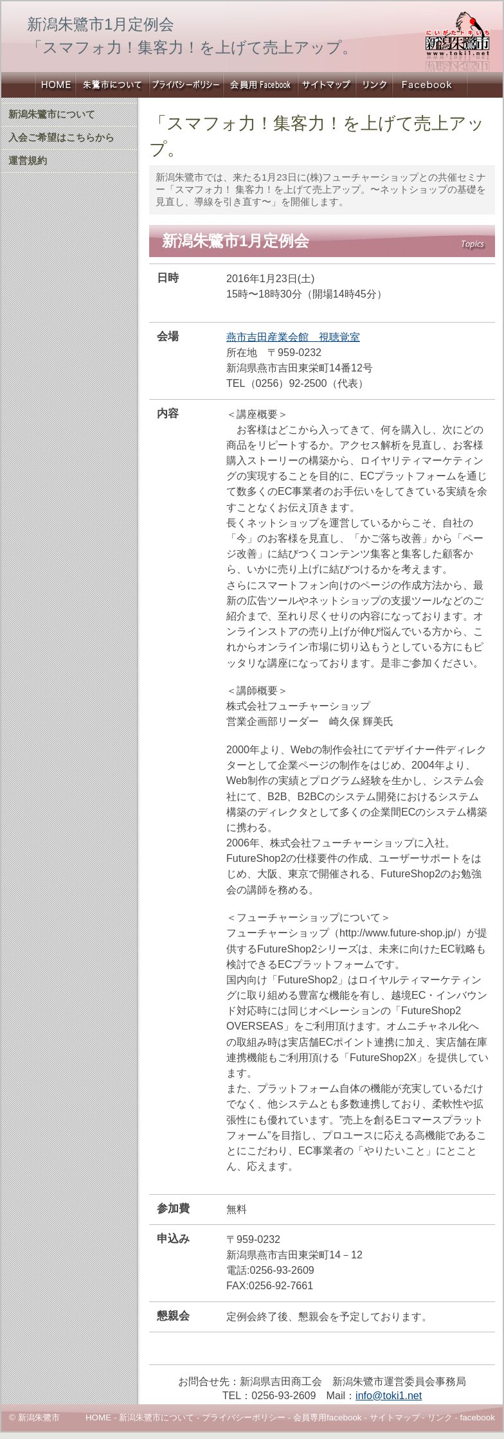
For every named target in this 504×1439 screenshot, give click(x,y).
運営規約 (27, 161)
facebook (477, 1417)
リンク (374, 85)
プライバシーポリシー (186, 85)
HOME (98, 1417)
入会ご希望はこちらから (61, 137)
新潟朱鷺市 (54, 85)
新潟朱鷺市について (112, 85)
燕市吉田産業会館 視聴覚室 (293, 337)
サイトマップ (327, 85)
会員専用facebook (327, 1417)
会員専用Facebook (260, 85)
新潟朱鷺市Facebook (429, 85)
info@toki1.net (389, 1395)
